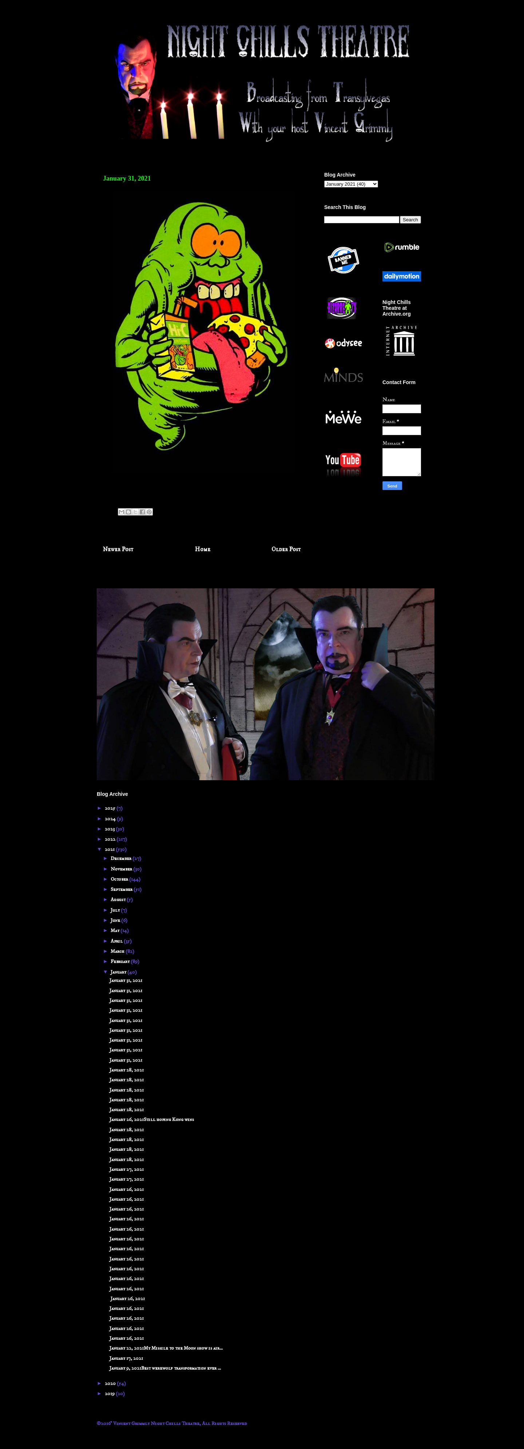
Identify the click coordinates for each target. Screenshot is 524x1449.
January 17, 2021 (126, 1358)
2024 (111, 819)
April (117, 941)
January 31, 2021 (126, 980)
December (121, 858)
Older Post (286, 549)
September (122, 889)
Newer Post (118, 549)
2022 (110, 839)
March (118, 951)
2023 (110, 829)
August (119, 899)
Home (202, 549)
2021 (110, 849)
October (120, 879)
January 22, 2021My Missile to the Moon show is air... (166, 1348)
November (122, 869)
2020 (111, 1383)
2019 (110, 1393)
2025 (110, 808)
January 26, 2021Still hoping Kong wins (152, 1119)
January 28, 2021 (127, 1070)
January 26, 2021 (127, 1189)
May (115, 930)
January (119, 972)
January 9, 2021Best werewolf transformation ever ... (165, 1368)
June (116, 920)
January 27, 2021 (127, 1169)
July (116, 910)
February (121, 961)
